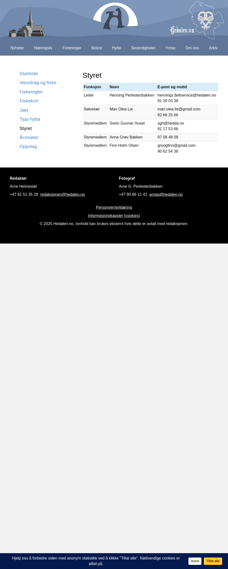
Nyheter (17, 48)
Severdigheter (143, 48)
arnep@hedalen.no (166, 194)
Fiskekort (29, 100)
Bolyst (96, 48)
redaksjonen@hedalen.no (62, 194)
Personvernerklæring (114, 207)
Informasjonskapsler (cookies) (114, 216)
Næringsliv (43, 48)
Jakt (24, 110)
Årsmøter (29, 137)
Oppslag (28, 146)
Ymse (171, 48)
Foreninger (71, 48)
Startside (29, 73)
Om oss (192, 48)
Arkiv (213, 48)
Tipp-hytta (30, 119)
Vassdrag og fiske (38, 82)
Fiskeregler (31, 91)
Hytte (116, 48)
